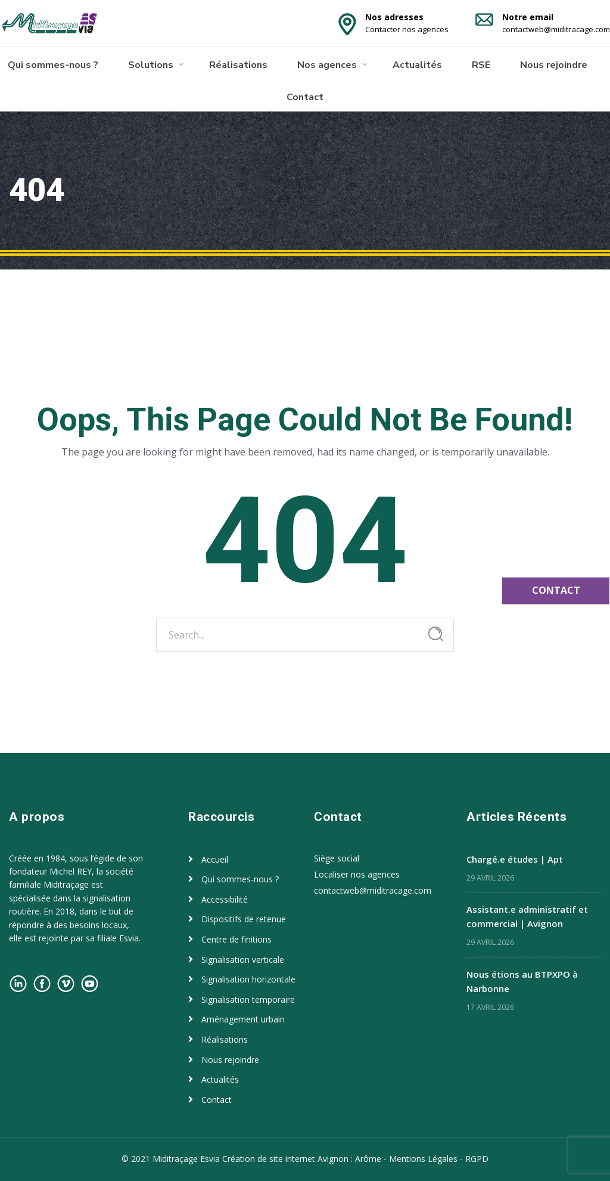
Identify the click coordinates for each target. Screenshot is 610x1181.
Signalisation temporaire (248, 999)
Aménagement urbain (243, 1019)
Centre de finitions (236, 939)
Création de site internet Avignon (286, 1158)
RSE (481, 65)
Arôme (368, 1158)
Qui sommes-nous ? (53, 65)
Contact (305, 97)
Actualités (417, 65)
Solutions (150, 65)
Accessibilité (224, 899)
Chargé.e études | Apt (514, 859)
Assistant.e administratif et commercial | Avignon (527, 916)
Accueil (214, 859)
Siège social (336, 858)
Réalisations (238, 65)
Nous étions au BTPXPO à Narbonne (522, 981)
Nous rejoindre (553, 65)
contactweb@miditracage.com (372, 890)
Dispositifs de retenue (243, 919)
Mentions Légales (423, 1158)
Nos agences (327, 65)
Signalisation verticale (242, 959)
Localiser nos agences (357, 874)
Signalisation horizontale (248, 979)
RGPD (476, 1158)
